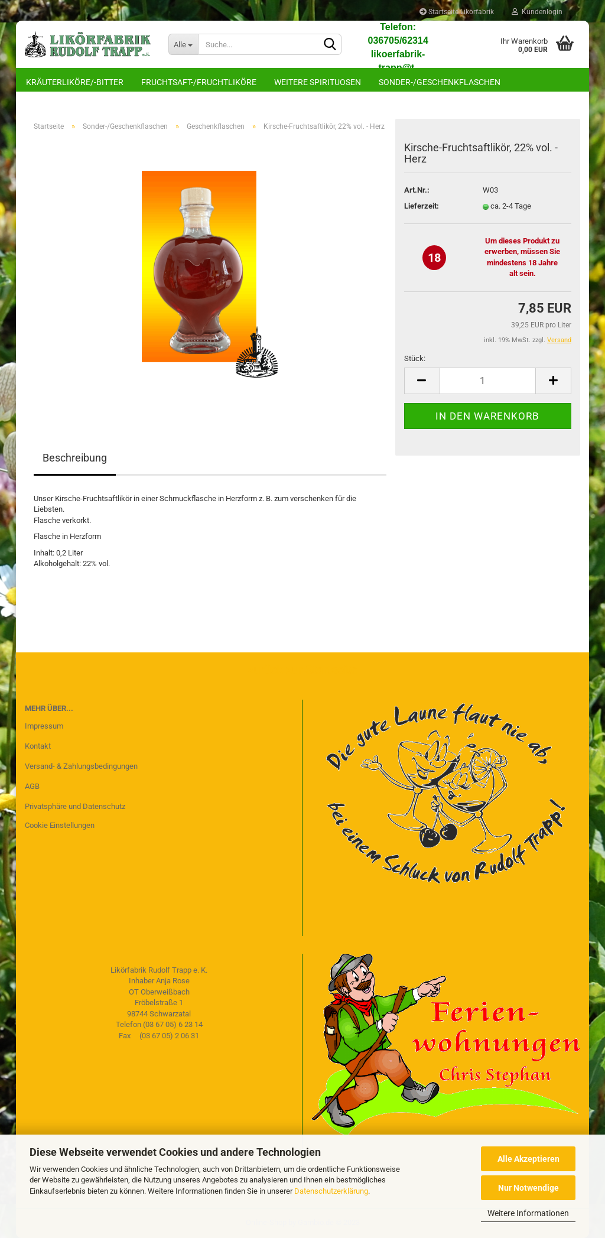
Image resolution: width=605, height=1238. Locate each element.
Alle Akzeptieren (528, 1159)
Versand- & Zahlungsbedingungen (81, 766)
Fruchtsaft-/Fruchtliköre (198, 82)
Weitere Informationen (528, 1213)
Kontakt (38, 746)
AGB (32, 786)
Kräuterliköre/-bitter (74, 82)
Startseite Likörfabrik (456, 12)
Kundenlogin (537, 12)
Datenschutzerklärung (331, 1191)
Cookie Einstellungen (60, 825)
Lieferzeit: (421, 206)
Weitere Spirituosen (317, 82)
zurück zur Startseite (302, 669)
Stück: (414, 358)
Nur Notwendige (528, 1187)
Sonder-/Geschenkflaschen (439, 82)
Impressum (44, 726)
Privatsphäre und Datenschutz (75, 806)
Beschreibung (75, 457)
